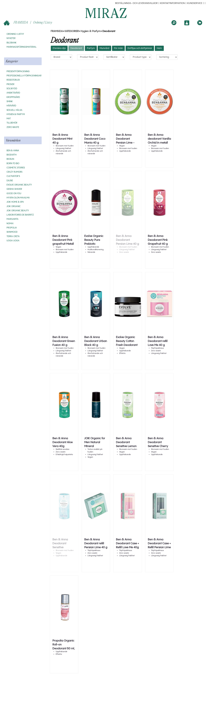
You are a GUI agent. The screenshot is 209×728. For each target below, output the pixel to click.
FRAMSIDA (16, 22)
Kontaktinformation (172, 3)
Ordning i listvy (42, 22)
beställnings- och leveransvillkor (136, 3)
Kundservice (194, 3)
